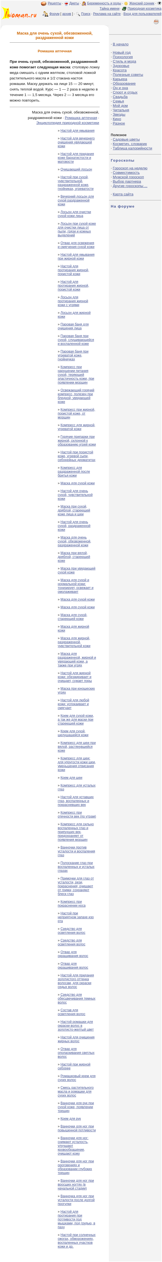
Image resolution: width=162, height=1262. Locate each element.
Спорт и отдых (125, 92)
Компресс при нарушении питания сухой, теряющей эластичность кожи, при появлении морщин (76, 374)
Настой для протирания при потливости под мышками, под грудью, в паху (76, 1219)
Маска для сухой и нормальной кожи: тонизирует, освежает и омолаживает (75, 586)
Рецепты (54, 3)
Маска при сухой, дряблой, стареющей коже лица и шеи (74, 510)
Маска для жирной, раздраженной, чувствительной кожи (74, 642)
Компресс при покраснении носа (71, 903)
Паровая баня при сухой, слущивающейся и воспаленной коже (76, 340)
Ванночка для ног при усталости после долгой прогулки (76, 1200)
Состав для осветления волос (71, 1012)
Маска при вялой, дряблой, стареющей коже (74, 557)
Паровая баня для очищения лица (73, 326)
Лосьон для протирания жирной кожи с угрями (73, 301)
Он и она (120, 88)
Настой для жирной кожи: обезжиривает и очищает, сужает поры (75, 677)
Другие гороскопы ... (130, 186)
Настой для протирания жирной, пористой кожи (73, 270)
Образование (124, 83)
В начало (120, 44)
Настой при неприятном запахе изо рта (76, 917)
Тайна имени (110, 9)
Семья (118, 101)
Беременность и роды (104, 3)
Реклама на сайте (107, 14)
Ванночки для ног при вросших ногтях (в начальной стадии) (76, 1184)
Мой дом (120, 106)
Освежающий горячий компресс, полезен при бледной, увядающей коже (76, 396)
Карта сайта (123, 194)
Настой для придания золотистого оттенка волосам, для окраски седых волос (76, 981)
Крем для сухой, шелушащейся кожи (73, 733)
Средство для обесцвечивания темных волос (76, 998)
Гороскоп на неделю (130, 168)
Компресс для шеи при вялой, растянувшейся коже (77, 746)
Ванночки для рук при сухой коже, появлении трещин (76, 1107)
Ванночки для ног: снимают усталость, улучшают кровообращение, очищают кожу (73, 1145)
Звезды (119, 114)
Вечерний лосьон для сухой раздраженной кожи (76, 200)
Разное (119, 123)
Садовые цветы (126, 139)
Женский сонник (141, 3)
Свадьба (120, 97)
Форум (54, 14)
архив (66, 14)
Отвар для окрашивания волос (73, 954)
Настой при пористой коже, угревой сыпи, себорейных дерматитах (76, 456)
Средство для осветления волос (71, 931)
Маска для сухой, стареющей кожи (72, 617)
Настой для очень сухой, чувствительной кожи (75, 495)
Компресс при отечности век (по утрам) (77, 814)
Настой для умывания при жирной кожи (76, 256)
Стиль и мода (124, 61)
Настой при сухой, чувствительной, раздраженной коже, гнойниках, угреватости (75, 183)
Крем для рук (71, 1119)
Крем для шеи (72, 778)
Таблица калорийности (132, 148)
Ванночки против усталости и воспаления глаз (76, 851)
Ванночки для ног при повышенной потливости (77, 1128)
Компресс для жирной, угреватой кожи (76, 427)
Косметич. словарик (130, 144)
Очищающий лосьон (76, 169)
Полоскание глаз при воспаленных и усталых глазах (76, 867)
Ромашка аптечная (81, 118)
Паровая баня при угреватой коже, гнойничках (73, 355)
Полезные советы (128, 75)
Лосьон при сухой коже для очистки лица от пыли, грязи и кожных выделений (77, 229)
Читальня (121, 110)
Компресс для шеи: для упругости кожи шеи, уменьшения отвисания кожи (77, 764)
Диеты (74, 3)
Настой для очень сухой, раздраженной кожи (74, 526)
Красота (120, 70)
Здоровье (121, 66)
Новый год (121, 52)
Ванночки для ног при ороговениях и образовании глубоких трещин (76, 1167)
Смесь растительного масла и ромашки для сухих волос (76, 1091)
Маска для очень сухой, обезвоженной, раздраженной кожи (74, 541)
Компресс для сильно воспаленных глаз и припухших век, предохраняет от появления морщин (76, 832)
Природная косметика (144, 9)
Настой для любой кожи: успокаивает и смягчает (73, 704)
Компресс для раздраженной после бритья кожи (74, 471)
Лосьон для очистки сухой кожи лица (74, 214)
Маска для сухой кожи (78, 483)
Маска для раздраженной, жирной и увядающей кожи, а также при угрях (77, 659)
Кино (117, 119)
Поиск (85, 14)
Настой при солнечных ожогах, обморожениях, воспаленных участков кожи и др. (77, 1240)
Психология (123, 57)
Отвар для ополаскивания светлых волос (76, 1053)
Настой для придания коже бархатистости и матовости (76, 158)
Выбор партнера (127, 181)
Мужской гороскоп (128, 177)
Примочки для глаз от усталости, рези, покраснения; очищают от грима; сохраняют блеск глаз (76, 886)
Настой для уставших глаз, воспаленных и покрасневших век (76, 801)
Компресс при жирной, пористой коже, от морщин (76, 413)
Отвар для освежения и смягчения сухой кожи (76, 245)
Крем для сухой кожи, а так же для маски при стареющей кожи (76, 719)
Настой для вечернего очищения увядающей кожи (76, 142)
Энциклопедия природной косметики (67, 123)
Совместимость (126, 172)
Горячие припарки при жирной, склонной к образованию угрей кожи (77, 440)
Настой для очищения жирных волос (76, 1039)
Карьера (120, 79)
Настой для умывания (78, 131)
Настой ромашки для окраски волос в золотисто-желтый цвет (76, 1025)
